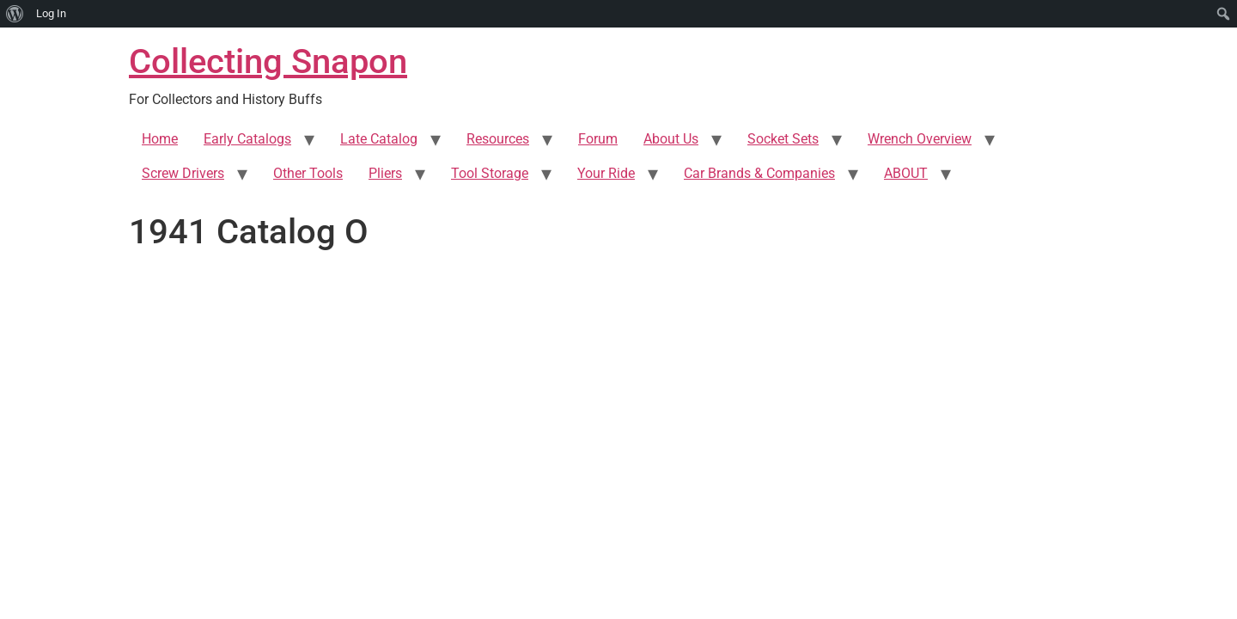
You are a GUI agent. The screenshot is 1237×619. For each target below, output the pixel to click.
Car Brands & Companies (759, 173)
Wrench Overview (920, 139)
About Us (670, 139)
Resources (497, 139)
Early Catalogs (247, 139)
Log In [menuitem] (51, 13)
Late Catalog (378, 139)
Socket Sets (783, 139)
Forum (598, 139)
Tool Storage (489, 173)
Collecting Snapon (268, 61)
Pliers (385, 173)
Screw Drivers (183, 173)
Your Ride (606, 173)
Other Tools (308, 173)
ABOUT (906, 173)
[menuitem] (15, 14)
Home (160, 139)
